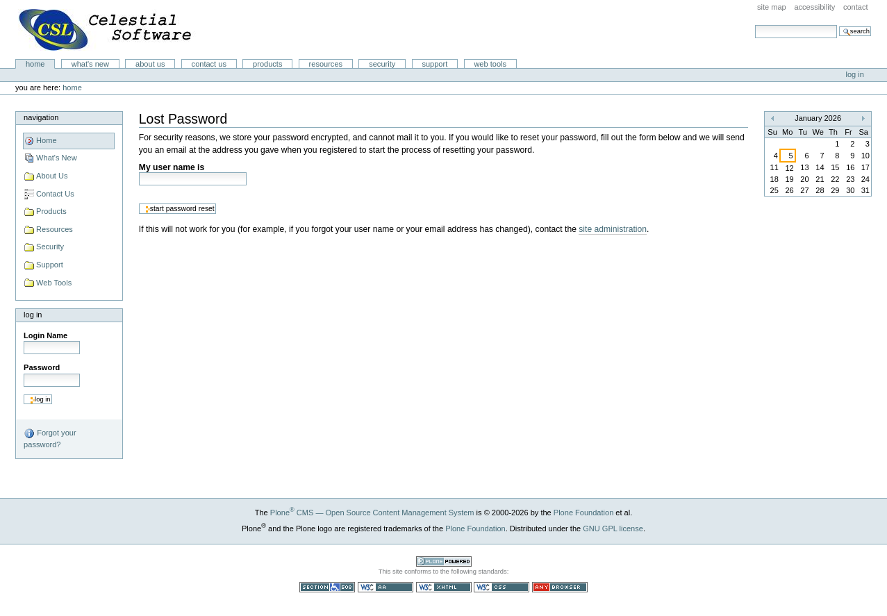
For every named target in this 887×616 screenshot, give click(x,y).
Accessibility (814, 7)
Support (434, 64)
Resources (325, 64)
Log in (855, 74)
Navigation (41, 117)
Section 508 (327, 587)
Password (42, 367)
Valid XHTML (444, 587)
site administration (613, 229)
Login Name (45, 335)
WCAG (385, 587)
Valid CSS (501, 587)
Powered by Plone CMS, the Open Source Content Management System (444, 561)
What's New (90, 64)
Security (382, 64)
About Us (150, 64)
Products (267, 64)
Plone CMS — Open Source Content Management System (372, 512)
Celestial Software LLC (107, 30)
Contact (855, 7)
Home (35, 64)
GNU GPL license (613, 528)
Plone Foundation (583, 512)
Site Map (771, 7)
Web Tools (490, 64)
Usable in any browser (560, 587)
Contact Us (209, 64)
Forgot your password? (50, 438)
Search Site (754, 24)
